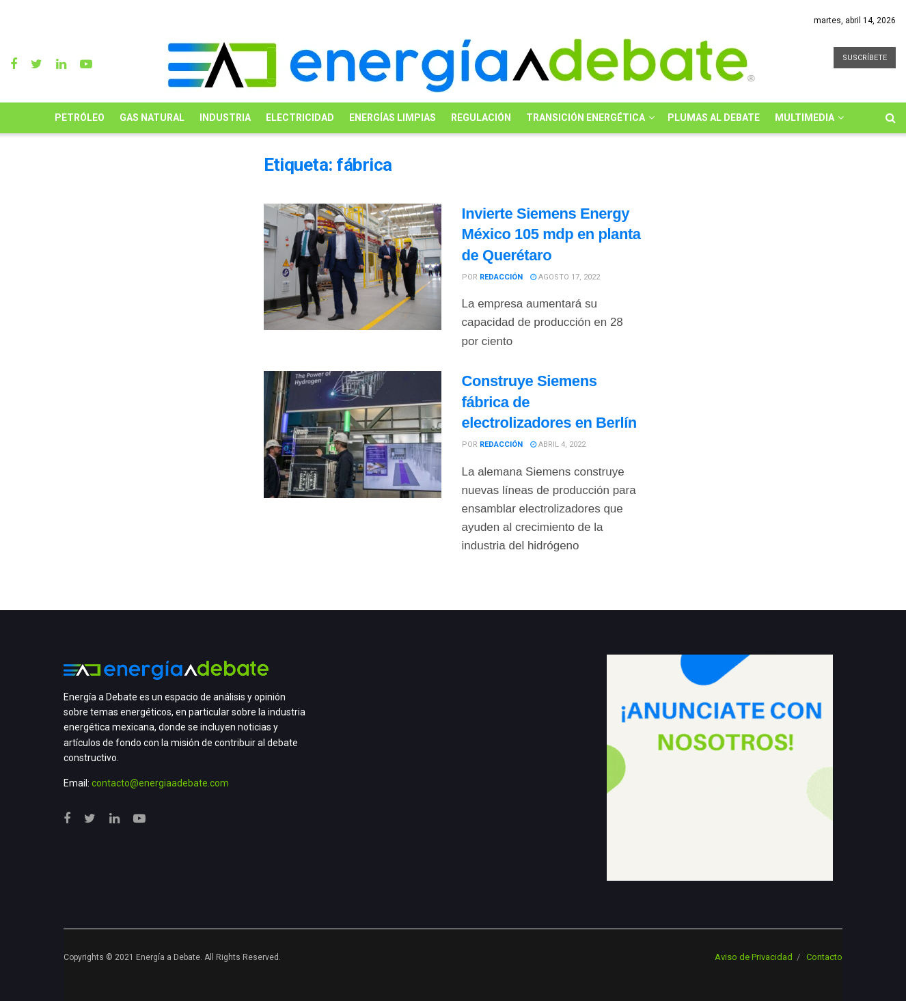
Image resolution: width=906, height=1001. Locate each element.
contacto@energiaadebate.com (160, 783)
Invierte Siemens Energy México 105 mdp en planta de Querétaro (551, 234)
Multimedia (804, 117)
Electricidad (300, 117)
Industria (225, 117)
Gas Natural (152, 117)
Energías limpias (392, 117)
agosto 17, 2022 (565, 277)
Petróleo (80, 117)
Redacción (501, 277)
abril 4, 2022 (558, 444)
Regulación (481, 117)
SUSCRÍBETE (864, 57)
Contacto (824, 957)
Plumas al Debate (714, 117)
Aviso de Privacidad (754, 957)
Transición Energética (585, 117)
